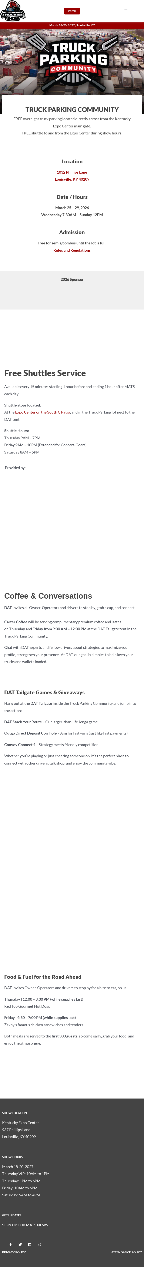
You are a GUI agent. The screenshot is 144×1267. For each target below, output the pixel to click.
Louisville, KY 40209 (72, 179)
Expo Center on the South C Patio (42, 412)
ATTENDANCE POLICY (126, 1252)
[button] (126, 11)
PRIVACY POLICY (14, 1252)
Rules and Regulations (72, 250)
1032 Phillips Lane (72, 172)
